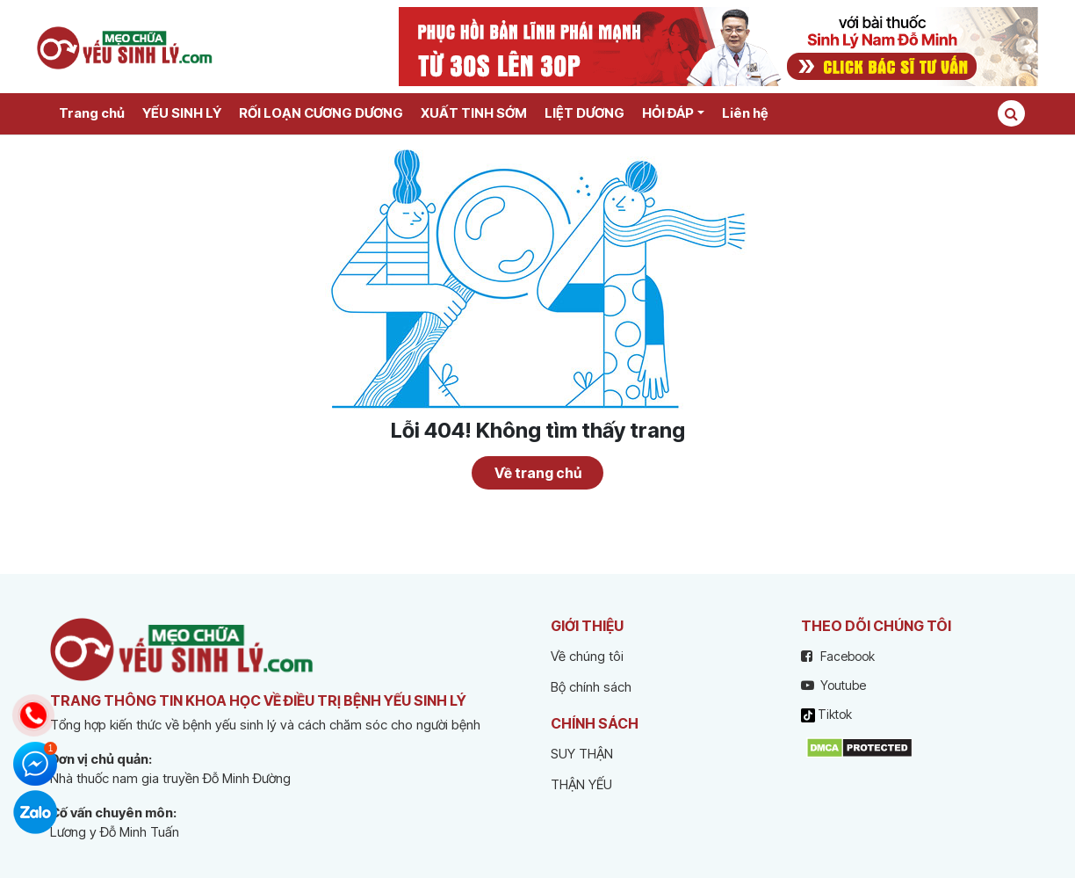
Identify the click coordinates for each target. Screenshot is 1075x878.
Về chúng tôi (587, 656)
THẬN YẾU (581, 784)
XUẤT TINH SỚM (474, 113)
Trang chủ (92, 113)
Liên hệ (745, 113)
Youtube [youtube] (833, 685)
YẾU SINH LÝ (181, 113)
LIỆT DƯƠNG (584, 113)
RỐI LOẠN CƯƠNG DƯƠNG (321, 113)
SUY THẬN (582, 753)
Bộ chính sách (591, 686)
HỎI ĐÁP (668, 113)
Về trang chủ (537, 473)
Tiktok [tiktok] (826, 714)
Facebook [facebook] (838, 656)
